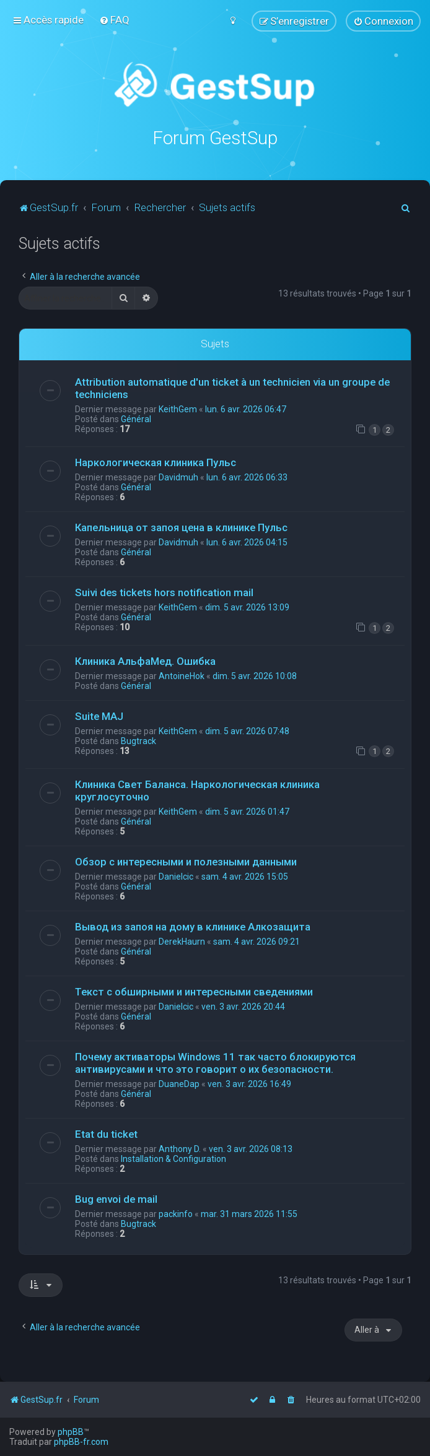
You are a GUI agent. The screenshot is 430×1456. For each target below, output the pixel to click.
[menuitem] (114, 20)
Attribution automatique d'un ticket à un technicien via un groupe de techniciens (232, 387)
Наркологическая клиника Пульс (155, 462)
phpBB (71, 1432)
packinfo (176, 1213)
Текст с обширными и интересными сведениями (194, 990)
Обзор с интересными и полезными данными (186, 860)
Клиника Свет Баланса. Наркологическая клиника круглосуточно (197, 789)
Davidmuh (178, 477)
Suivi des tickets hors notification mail (164, 592)
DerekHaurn (182, 940)
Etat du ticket (106, 1133)
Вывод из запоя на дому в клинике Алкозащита (192, 925)
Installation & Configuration (173, 1158)
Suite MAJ (99, 715)
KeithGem (178, 408)
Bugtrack (138, 740)
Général (136, 418)
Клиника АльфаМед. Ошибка (145, 660)
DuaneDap (179, 1083)
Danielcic (176, 875)
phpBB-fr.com (81, 1442)
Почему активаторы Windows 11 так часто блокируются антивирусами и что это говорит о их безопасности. (215, 1061)
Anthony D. (180, 1148)
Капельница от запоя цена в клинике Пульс (181, 527)
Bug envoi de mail (116, 1198)
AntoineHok (181, 675)
